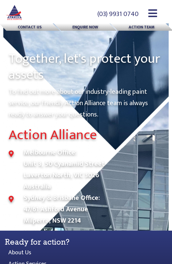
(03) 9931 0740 (118, 14)
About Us (19, 253)
